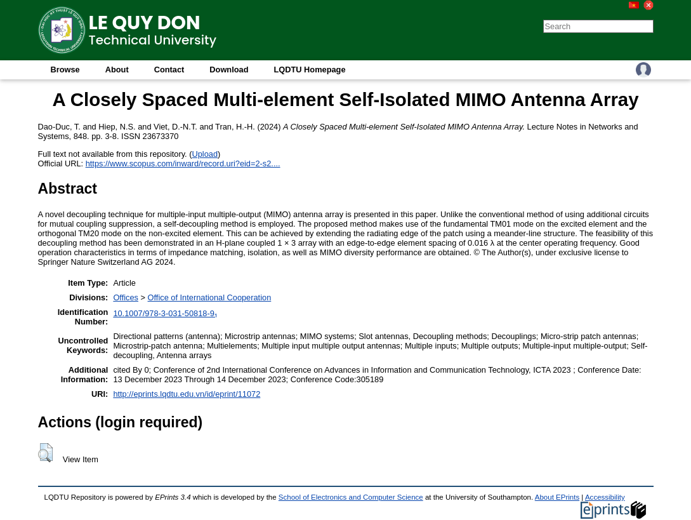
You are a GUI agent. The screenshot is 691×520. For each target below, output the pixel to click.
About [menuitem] (117, 69)
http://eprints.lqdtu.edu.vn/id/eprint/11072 (186, 394)
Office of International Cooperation (210, 297)
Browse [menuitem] (65, 69)
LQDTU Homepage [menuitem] (309, 69)
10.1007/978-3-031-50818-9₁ (164, 313)
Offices (125, 297)
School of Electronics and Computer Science (351, 497)
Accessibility (605, 497)
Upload (205, 154)
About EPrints (557, 497)
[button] (45, 452)
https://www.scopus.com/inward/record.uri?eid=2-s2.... (183, 163)
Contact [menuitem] (169, 69)
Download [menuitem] (228, 69)
